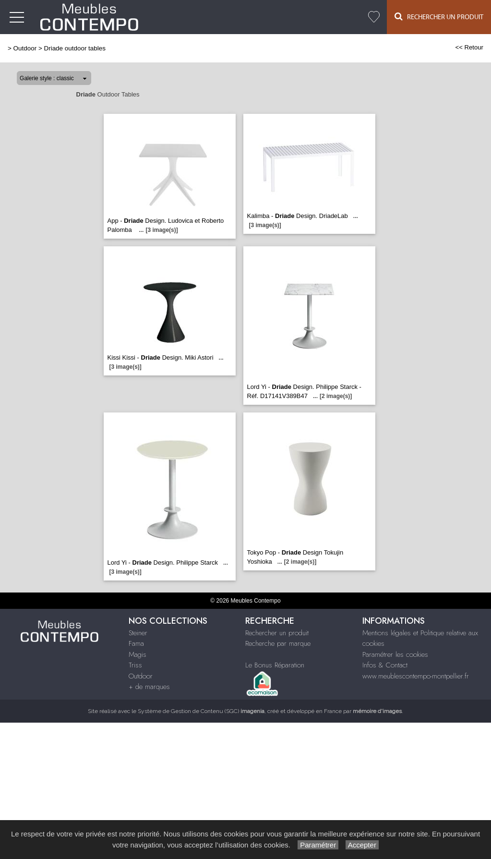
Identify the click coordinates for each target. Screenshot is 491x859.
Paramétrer (318, 845)
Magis (137, 654)
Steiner (138, 633)
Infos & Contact (384, 665)
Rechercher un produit (277, 633)
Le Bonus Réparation (274, 665)
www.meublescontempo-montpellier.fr (415, 676)
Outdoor (25, 48)
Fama (136, 643)
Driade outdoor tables (74, 48)
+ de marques (149, 686)
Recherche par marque (278, 643)
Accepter (362, 845)
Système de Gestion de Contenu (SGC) (201, 711)
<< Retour (469, 47)
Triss (135, 665)
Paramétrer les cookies (395, 654)
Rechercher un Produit (439, 16)
